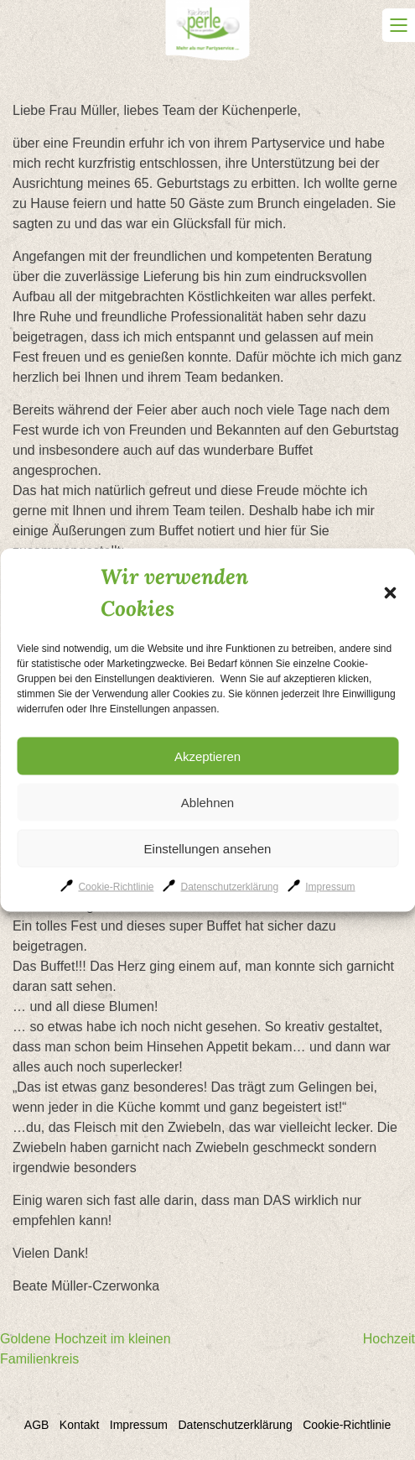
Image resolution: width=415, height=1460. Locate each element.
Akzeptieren (207, 755)
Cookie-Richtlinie (115, 887)
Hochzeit (389, 1339)
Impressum (330, 887)
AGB (36, 1424)
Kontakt (79, 1424)
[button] (389, 592)
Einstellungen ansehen (208, 848)
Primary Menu (398, 25)
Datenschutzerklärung (229, 887)
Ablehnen (207, 802)
